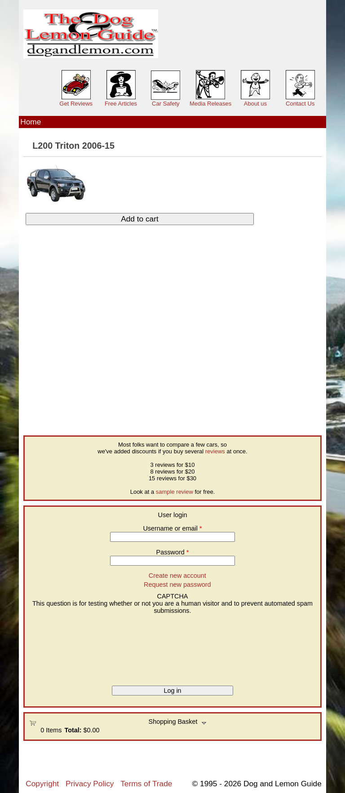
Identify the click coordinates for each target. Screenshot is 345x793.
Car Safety (165, 103)
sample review (174, 491)
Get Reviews (76, 103)
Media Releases (210, 103)
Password (172, 552)
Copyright (42, 783)
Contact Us (300, 103)
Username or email (172, 528)
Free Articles (121, 103)
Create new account (177, 575)
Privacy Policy (90, 783)
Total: (72, 730)
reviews (215, 451)
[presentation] (66, 646)
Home (30, 121)
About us (255, 103)
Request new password (177, 584)
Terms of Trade (146, 783)
